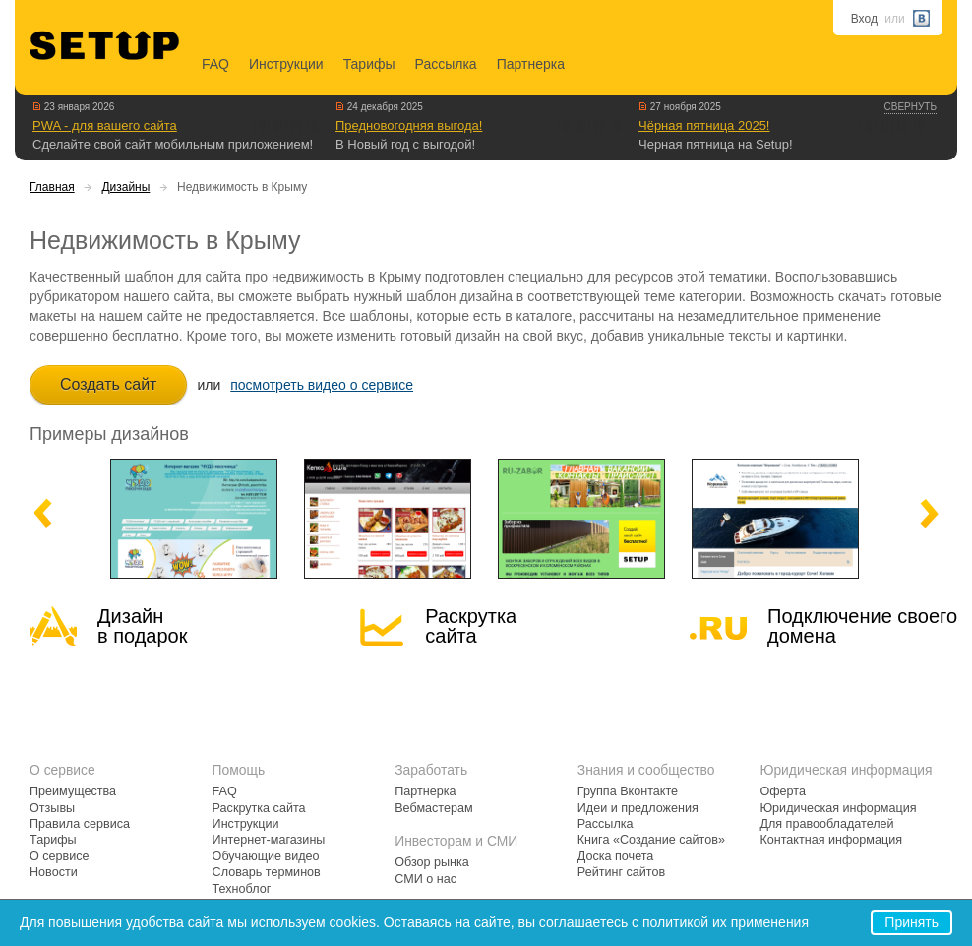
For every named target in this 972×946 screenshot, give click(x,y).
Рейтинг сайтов (621, 872)
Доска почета (615, 856)
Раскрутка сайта (470, 626)
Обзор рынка (432, 862)
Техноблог (242, 889)
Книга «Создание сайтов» (651, 840)
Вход (864, 19)
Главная (52, 187)
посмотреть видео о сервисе (321, 385)
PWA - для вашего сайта (104, 125)
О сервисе (60, 856)
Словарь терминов (267, 872)
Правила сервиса (80, 824)
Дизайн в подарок (142, 626)
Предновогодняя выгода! (408, 125)
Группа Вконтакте (627, 791)
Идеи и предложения (638, 808)
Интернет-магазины (269, 840)
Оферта (782, 791)
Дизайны (125, 187)
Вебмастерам (433, 808)
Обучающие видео (266, 856)
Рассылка (446, 64)
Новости (54, 872)
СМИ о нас (425, 879)
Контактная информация (830, 840)
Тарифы (369, 64)
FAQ (215, 64)
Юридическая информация (837, 808)
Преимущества (73, 791)
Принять (911, 922)
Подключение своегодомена (862, 626)
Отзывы (52, 808)
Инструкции (286, 64)
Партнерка (531, 64)
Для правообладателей (826, 824)
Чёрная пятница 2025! (703, 125)
